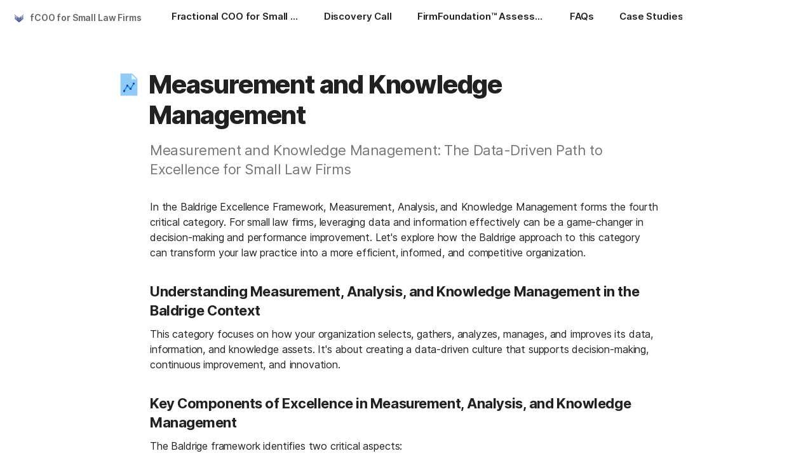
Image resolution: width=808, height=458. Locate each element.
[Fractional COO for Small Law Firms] (235, 18)
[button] (129, 84)
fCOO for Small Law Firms (86, 17)
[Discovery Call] (358, 18)
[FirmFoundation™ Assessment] (481, 18)
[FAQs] (582, 18)
